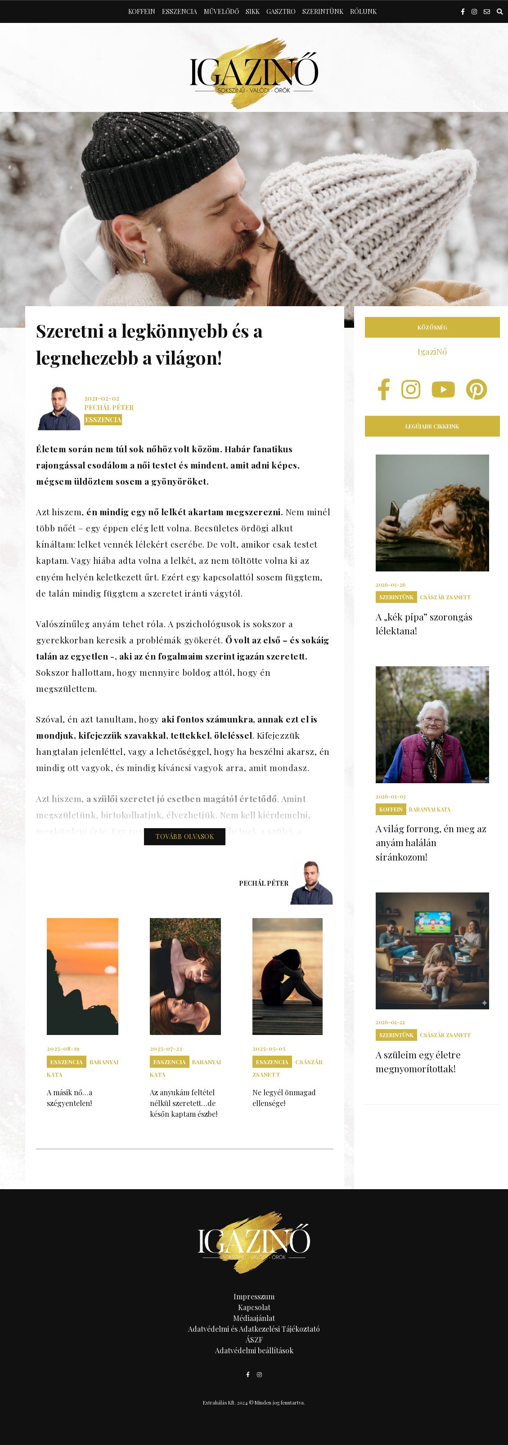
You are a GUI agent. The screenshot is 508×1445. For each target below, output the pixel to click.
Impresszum (254, 1296)
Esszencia (179, 11)
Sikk (253, 11)
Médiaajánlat (254, 1318)
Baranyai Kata (429, 809)
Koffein (141, 11)
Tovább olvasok (185, 836)
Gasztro (281, 11)
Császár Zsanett (445, 597)
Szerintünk (322, 11)
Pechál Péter (109, 407)
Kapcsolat (254, 1307)
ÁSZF (254, 1339)
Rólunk (363, 11)
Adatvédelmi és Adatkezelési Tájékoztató (254, 1329)
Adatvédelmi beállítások (254, 1350)
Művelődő (221, 11)
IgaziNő (432, 351)
